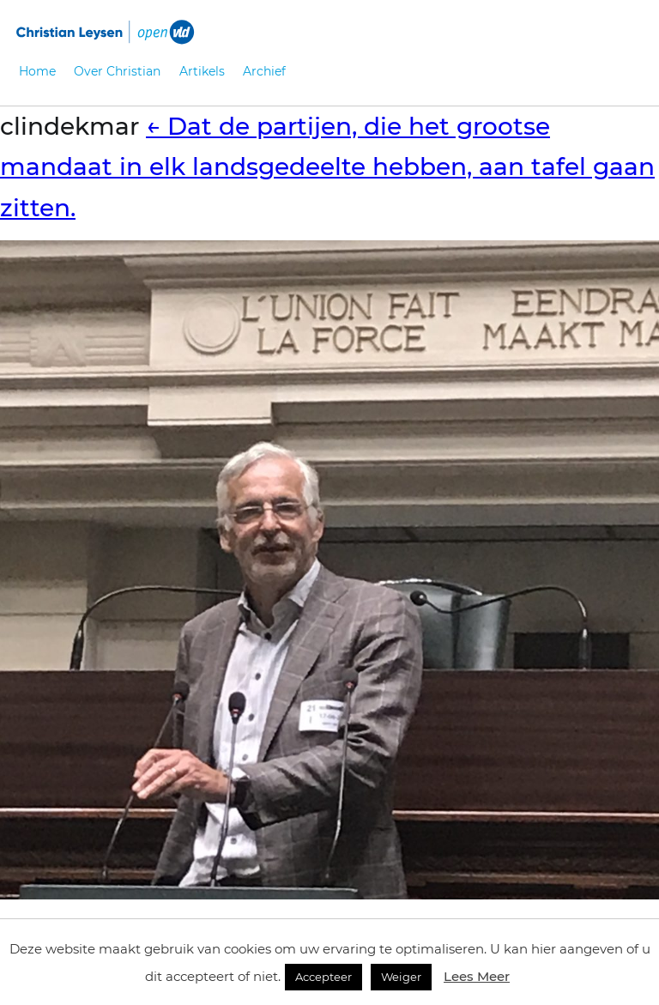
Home (37, 71)
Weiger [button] (401, 977)
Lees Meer (477, 976)
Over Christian (117, 71)
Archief (264, 71)
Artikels (202, 71)
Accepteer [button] (323, 977)
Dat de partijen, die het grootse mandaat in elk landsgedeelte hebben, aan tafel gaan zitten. (327, 167)
